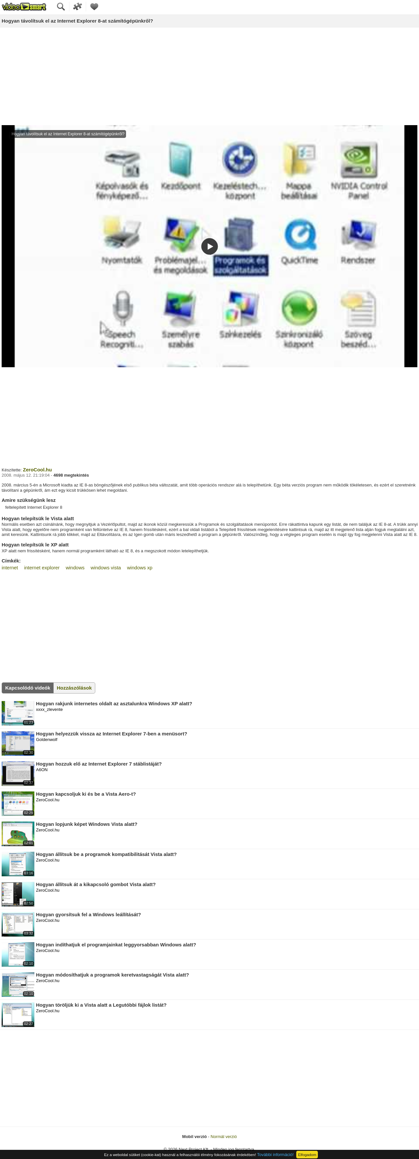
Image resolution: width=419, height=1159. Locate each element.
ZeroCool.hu (37, 469)
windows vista (106, 567)
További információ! (275, 1154)
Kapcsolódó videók (27, 688)
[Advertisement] (209, 77)
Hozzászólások (74, 688)
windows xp (140, 567)
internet (10, 567)
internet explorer (42, 567)
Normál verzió (223, 1136)
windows (75, 567)
